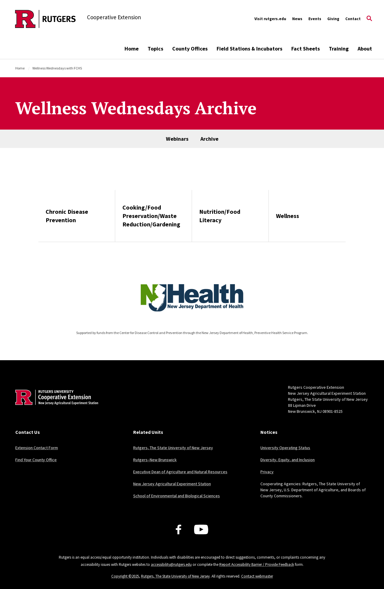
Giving (333, 18)
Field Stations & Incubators (249, 48)
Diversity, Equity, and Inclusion (287, 459)
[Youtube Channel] (201, 529)
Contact (353, 18)
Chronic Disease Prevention (67, 216)
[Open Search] (369, 18)
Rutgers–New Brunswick (155, 459)
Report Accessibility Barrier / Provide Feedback (256, 564)
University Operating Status (285, 447)
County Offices (190, 48)
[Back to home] (54, 406)
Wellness (287, 215)
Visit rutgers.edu (270, 18)
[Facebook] (178, 529)
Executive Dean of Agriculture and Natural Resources (180, 471)
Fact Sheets (305, 48)
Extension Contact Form (36, 447)
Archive (209, 138)
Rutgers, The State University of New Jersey (173, 447)
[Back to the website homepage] (45, 19)
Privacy (267, 471)
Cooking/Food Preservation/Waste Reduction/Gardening (151, 216)
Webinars (177, 138)
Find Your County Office (36, 459)
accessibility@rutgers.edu (171, 564)
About (365, 48)
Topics (155, 48)
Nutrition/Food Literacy (219, 216)
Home (131, 48)
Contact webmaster (257, 576)
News (297, 18)
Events (314, 18)
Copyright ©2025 (125, 576)
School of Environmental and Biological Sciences (176, 496)
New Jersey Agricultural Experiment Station (172, 483)
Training (339, 48)
